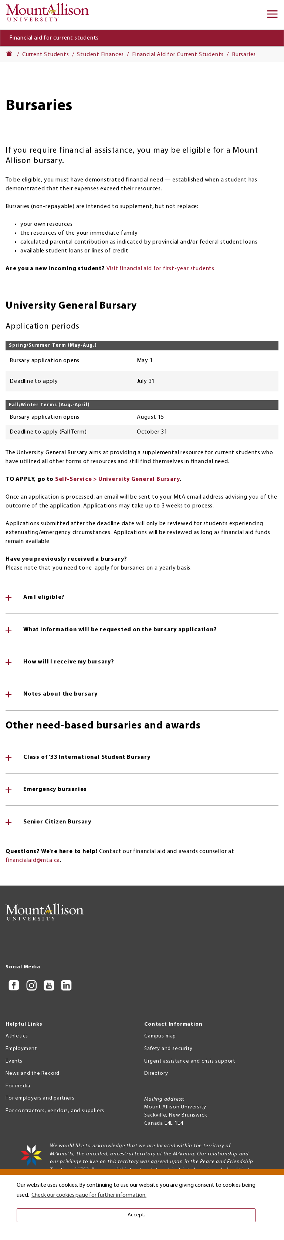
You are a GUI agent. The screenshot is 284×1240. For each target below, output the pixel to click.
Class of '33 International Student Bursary (87, 757)
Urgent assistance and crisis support (189, 1061)
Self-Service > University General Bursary (117, 479)
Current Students (45, 55)
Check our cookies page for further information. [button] (88, 1195)
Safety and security (168, 1049)
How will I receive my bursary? (68, 662)
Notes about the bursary (60, 694)
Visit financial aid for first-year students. (161, 269)
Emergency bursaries (55, 789)
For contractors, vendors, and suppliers (55, 1111)
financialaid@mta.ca (33, 860)
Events (14, 1061)
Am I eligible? (44, 597)
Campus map (160, 1036)
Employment (21, 1049)
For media (18, 1086)
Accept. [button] (136, 1215)
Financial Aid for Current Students (178, 55)
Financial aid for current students (54, 38)
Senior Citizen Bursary (57, 822)
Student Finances (100, 55)
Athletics (17, 1036)
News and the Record (33, 1073)
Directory (156, 1073)
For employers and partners (40, 1098)
